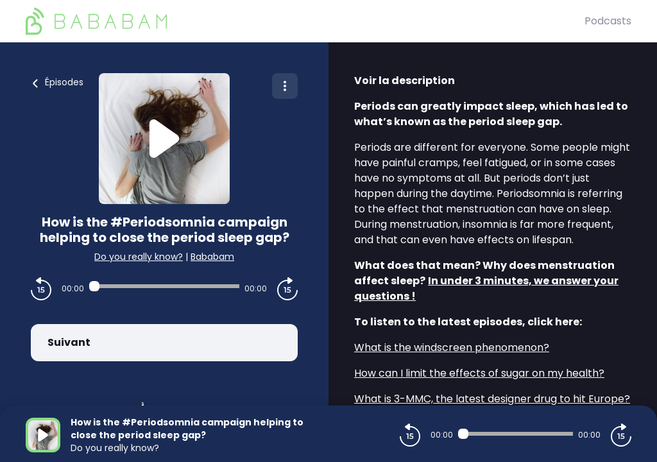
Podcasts (607, 20)
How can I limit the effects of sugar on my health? (479, 373)
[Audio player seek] (164, 286)
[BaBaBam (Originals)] (305, 21)
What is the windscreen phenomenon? (451, 347)
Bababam (212, 256)
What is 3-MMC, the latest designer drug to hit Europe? (492, 398)
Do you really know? (138, 256)
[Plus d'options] (285, 86)
